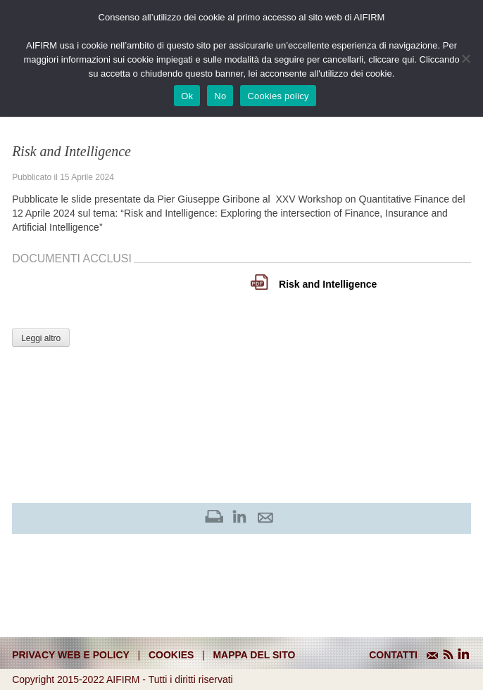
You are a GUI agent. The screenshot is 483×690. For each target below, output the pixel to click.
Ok (187, 96)
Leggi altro (41, 338)
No (220, 96)
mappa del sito (254, 654)
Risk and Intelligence (328, 284)
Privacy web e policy (71, 654)
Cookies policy (277, 96)
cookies (171, 654)
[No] (465, 58)
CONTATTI (393, 654)
